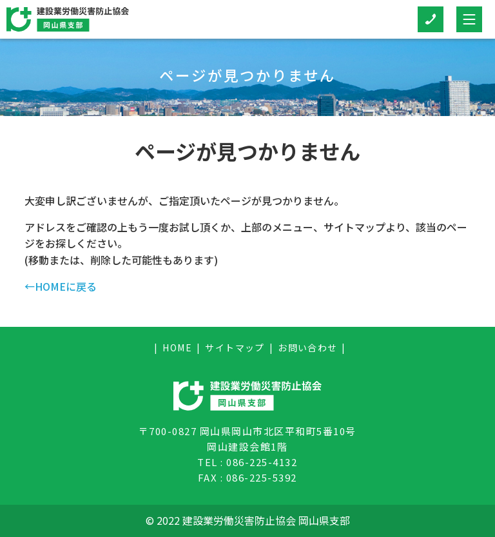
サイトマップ (234, 347)
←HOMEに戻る (60, 286)
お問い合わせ (307, 347)
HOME (177, 347)
